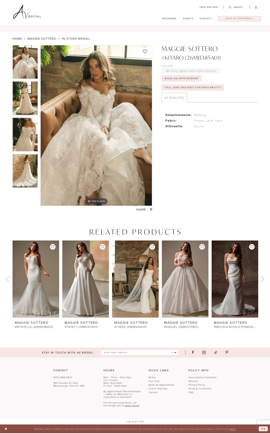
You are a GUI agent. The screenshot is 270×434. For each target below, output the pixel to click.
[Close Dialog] (6, 429)
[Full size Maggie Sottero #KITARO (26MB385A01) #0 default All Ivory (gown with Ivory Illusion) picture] (96, 126)
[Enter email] (139, 353)
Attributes (174, 99)
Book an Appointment (161, 386)
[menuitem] (209, 7)
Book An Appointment (182, 79)
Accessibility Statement (202, 378)
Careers (153, 393)
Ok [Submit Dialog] (263, 429)
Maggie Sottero (42, 40)
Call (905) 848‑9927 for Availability (193, 88)
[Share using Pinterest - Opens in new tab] (151, 210)
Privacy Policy (196, 386)
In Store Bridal (76, 40)
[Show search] (237, 7)
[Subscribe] (174, 353)
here (232, 429)
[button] (256, 7)
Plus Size (154, 382)
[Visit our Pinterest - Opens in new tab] (227, 353)
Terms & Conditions (199, 389)
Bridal (152, 378)
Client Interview (158, 389)
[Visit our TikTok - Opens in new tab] (215, 353)
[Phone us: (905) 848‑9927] (209, 7)
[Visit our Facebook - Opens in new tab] (193, 353)
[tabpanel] (25, 64)
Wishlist (193, 382)
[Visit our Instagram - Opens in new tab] (204, 353)
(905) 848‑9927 (63, 378)
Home (17, 40)
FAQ (190, 393)
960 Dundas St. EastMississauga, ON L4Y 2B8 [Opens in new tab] (68, 385)
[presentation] (36, 280)
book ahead (132, 406)
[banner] (27, 12)
